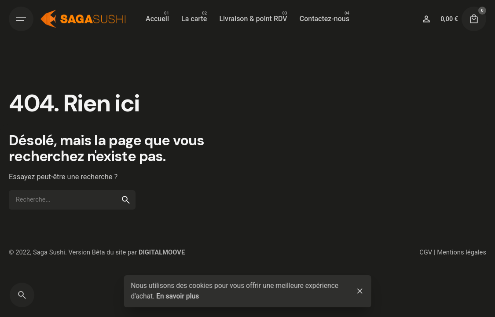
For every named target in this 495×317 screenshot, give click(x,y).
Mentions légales (461, 252)
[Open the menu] (21, 19)
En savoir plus (177, 296)
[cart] (474, 19)
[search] (126, 200)
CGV (425, 252)
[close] (360, 291)
